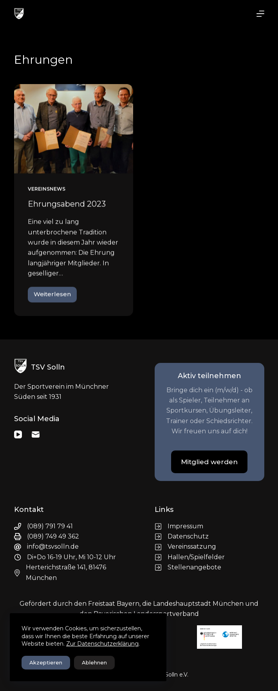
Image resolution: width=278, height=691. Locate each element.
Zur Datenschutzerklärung (102, 643)
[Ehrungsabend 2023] (74, 129)
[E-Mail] (36, 434)
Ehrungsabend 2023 (67, 204)
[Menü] (260, 14)
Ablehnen (94, 662)
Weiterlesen (55, 297)
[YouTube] (18, 434)
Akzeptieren (45, 662)
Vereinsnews (46, 189)
